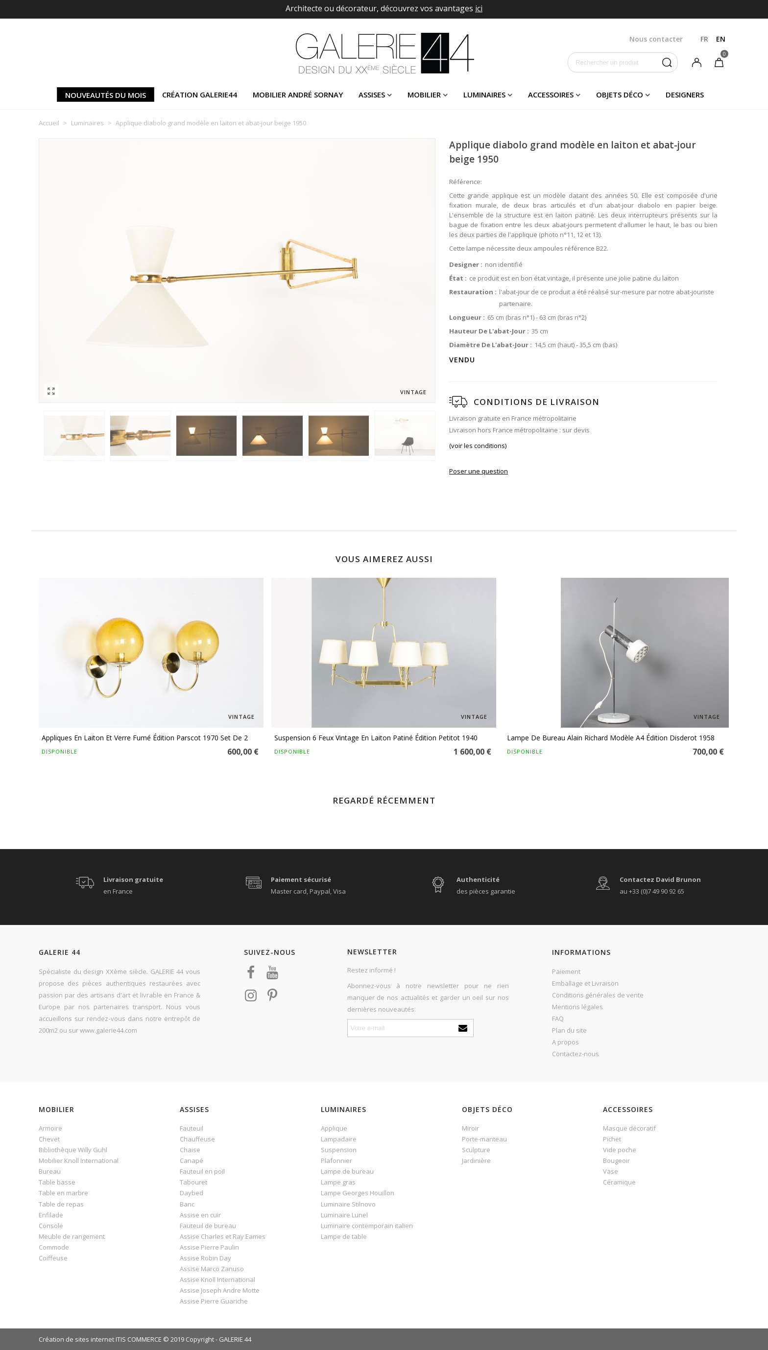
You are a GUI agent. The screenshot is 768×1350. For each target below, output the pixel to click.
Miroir (470, 1128)
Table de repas (61, 1204)
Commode (54, 1247)
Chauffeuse (197, 1139)
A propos (565, 1042)
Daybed (191, 1192)
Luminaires (484, 94)
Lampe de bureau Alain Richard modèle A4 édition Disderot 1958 (611, 737)
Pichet (612, 1139)
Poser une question (478, 471)
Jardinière (476, 1160)
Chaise (190, 1149)
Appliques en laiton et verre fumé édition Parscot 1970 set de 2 (145, 737)
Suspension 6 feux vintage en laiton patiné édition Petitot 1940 (376, 737)
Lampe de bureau (347, 1171)
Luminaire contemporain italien (367, 1225)
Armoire (50, 1128)
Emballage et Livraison (585, 983)
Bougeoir (616, 1160)
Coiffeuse (53, 1258)
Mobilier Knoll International (79, 1160)
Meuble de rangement (72, 1236)
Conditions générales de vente (598, 995)
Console (51, 1225)
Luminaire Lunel (344, 1214)
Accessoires (551, 94)
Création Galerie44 (199, 94)
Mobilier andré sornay (298, 94)
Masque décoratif (629, 1128)
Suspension (339, 1149)
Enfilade (51, 1214)
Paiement (566, 971)
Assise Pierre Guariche (214, 1301)
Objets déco (619, 94)
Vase (610, 1171)
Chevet (49, 1139)
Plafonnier (336, 1160)
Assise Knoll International (217, 1279)
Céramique (619, 1182)
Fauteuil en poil (202, 1171)
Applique (334, 1128)
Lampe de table (344, 1236)
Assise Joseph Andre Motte (220, 1290)
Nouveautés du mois (105, 95)
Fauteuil (191, 1128)
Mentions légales (577, 1006)
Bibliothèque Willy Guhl (73, 1149)
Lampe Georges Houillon (357, 1192)
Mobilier (424, 94)
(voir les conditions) (477, 445)
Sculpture (476, 1149)
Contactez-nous (575, 1053)
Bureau (50, 1171)
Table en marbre (63, 1192)
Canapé (191, 1160)
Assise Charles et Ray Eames (222, 1236)
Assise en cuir (200, 1214)
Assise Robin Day (205, 1258)
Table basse (57, 1182)
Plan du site (569, 1030)
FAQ (558, 1018)
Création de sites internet (76, 1339)
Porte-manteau (484, 1139)
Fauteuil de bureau (208, 1225)
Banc (187, 1204)
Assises (372, 94)
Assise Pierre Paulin (209, 1247)
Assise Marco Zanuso (212, 1268)
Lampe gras (338, 1182)
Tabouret (193, 1182)
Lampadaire (339, 1139)
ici (478, 8)
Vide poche (619, 1149)
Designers (685, 94)
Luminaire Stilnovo (348, 1204)
